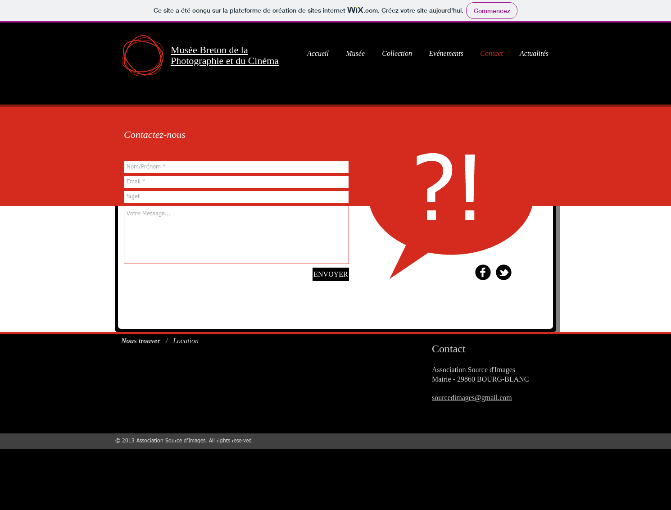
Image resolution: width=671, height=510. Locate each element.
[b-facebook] (483, 272)
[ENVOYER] (331, 274)
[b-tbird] (504, 272)
